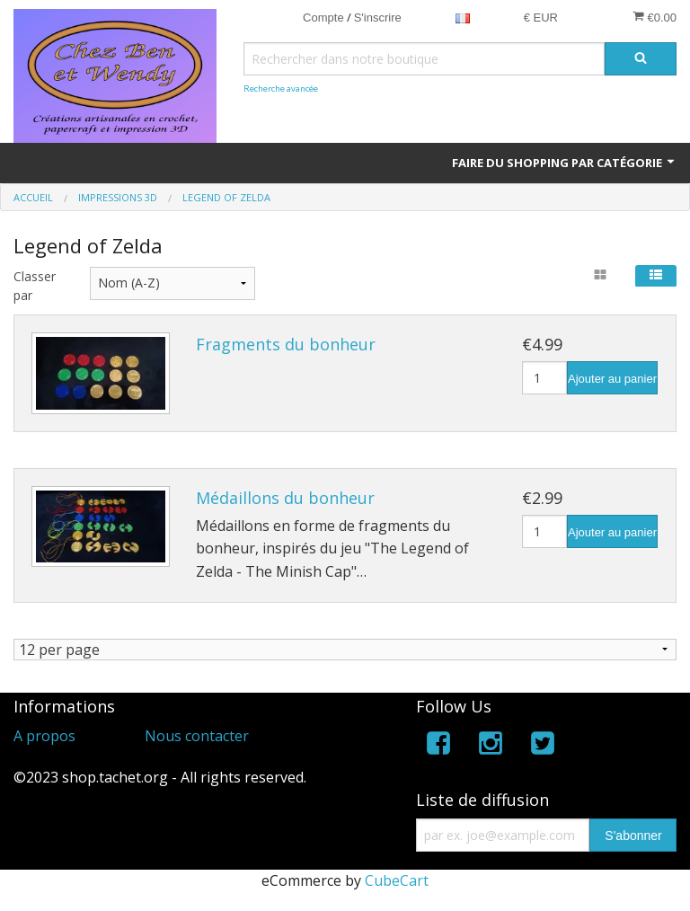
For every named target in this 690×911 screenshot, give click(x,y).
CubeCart (397, 881)
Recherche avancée (280, 88)
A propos (44, 736)
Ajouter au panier (612, 378)
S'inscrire (378, 17)
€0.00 (654, 17)
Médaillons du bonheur (285, 498)
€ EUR (541, 17)
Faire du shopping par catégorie (564, 163)
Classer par (34, 286)
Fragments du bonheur (286, 344)
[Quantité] (544, 377)
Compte (323, 17)
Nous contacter (197, 736)
